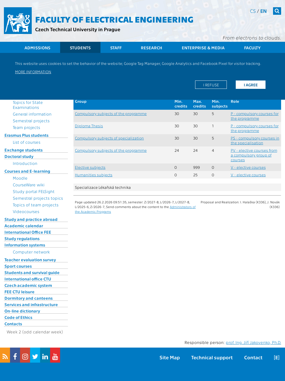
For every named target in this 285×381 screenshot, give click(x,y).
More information (33, 71)
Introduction (25, 163)
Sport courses (18, 265)
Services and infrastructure (31, 304)
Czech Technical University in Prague (77, 29)
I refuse (211, 84)
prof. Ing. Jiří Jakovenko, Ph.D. (253, 342)
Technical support (212, 357)
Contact (253, 357)
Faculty (252, 47)
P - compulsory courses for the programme (255, 116)
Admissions (37, 47)
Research (151, 47)
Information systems (24, 244)
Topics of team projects (35, 204)
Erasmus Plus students (26, 135)
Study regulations (22, 238)
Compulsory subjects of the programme (111, 113)
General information (32, 113)
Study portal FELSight (34, 191)
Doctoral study (18, 156)
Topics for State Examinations (28, 105)
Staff (116, 47)
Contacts (13, 323)
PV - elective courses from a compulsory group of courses (254, 155)
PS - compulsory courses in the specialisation (255, 140)
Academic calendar (23, 225)
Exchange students (23, 149)
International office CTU (27, 278)
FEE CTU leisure (19, 291)
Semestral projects (31, 120)
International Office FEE (27, 232)
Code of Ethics (18, 317)
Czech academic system (28, 285)
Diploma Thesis (89, 125)
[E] (276, 357)
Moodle (20, 177)
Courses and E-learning (27, 171)
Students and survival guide (32, 272)
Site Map (169, 357)
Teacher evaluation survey (30, 259)
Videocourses (26, 211)
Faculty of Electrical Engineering (114, 19)
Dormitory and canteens (28, 298)
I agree (251, 84)
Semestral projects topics (38, 198)
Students (80, 47)
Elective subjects (90, 167)
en (263, 11)
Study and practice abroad (31, 219)
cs (253, 11)
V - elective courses (248, 167)
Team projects (26, 127)
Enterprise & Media (203, 47)
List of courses (26, 142)
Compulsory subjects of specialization (109, 138)
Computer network (31, 251)
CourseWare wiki (29, 184)
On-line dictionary (22, 310)
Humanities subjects (93, 174)
